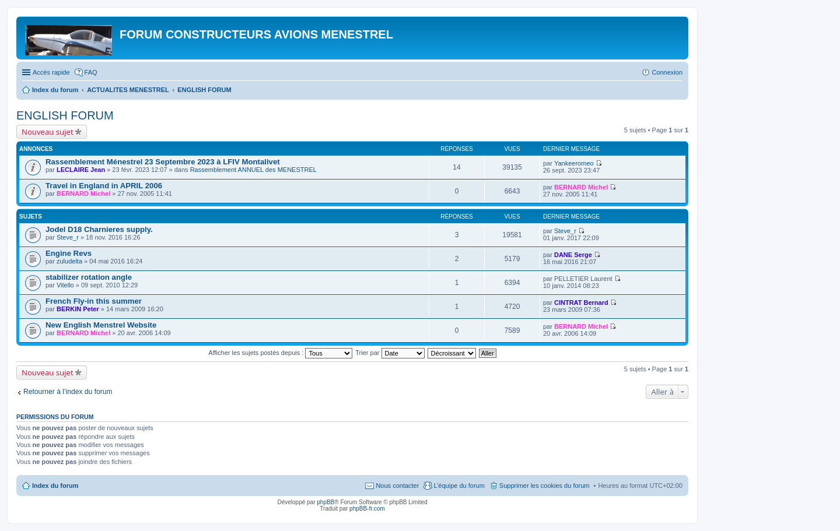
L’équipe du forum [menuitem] (458, 485)
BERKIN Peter (78, 308)
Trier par (389, 352)
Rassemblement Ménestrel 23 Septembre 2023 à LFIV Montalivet (163, 161)
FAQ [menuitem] (91, 72)
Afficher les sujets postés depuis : (280, 352)
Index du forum (55, 485)
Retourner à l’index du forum (68, 392)
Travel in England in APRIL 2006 (104, 185)
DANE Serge (573, 254)
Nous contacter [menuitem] (397, 485)
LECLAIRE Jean (81, 169)
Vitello (65, 285)
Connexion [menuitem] (667, 72)
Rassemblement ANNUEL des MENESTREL (253, 169)
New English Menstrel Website (101, 325)
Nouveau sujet (48, 131)
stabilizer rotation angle (89, 277)
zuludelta (69, 261)
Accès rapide (51, 72)
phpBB (325, 502)
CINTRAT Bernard (581, 302)
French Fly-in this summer (94, 301)
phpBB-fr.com (367, 508)
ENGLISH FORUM (65, 115)
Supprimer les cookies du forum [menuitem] (544, 485)
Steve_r (68, 237)
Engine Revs (69, 253)
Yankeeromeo (574, 163)
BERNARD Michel (83, 193)
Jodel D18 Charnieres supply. (99, 229)
